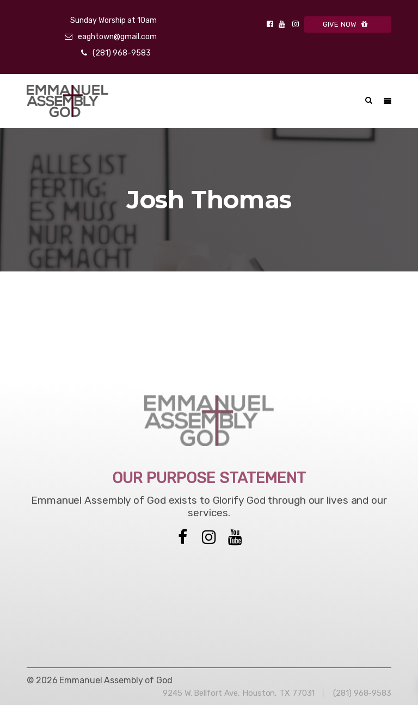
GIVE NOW (348, 24)
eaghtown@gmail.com (117, 36)
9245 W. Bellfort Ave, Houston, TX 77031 (239, 693)
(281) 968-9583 (122, 53)
